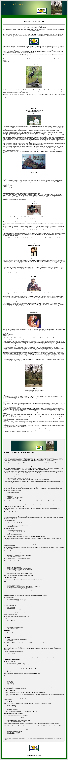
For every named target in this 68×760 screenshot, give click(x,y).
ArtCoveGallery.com (13, 4)
